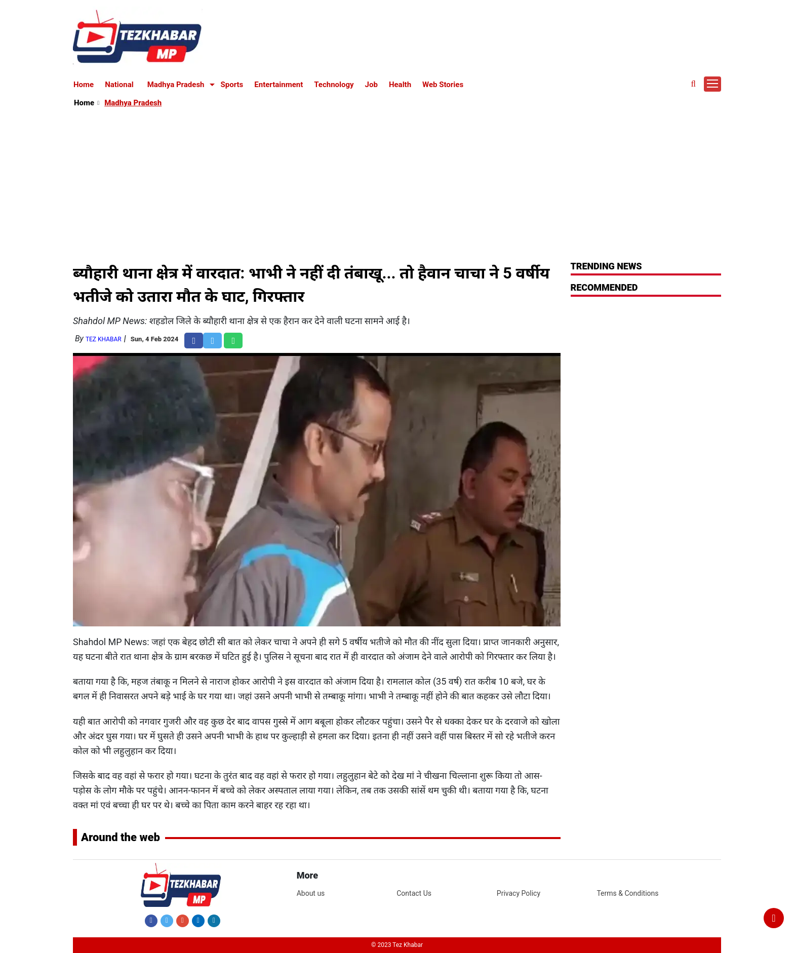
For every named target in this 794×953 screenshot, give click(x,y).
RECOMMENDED (604, 287)
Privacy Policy (518, 893)
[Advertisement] (397, 185)
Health (400, 84)
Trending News (606, 266)
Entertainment (278, 84)
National (119, 84)
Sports (232, 84)
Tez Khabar (104, 339)
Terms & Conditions (627, 893)
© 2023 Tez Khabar (397, 944)
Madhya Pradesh (176, 84)
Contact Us (413, 893)
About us (311, 893)
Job (371, 84)
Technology (333, 84)
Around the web (120, 837)
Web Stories (442, 84)
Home (83, 84)
